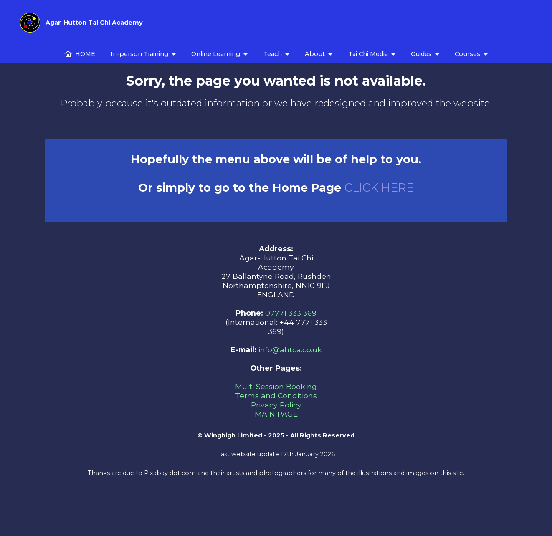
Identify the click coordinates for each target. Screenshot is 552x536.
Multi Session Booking (276, 386)
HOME (79, 54)
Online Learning (215, 54)
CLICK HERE (379, 188)
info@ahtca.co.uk (290, 349)
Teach (272, 54)
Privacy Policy (276, 404)
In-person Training (139, 54)
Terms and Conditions (276, 395)
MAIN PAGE (276, 414)
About (315, 54)
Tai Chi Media (368, 54)
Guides (421, 54)
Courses (467, 54)
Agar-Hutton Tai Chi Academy (94, 22)
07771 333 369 (291, 312)
